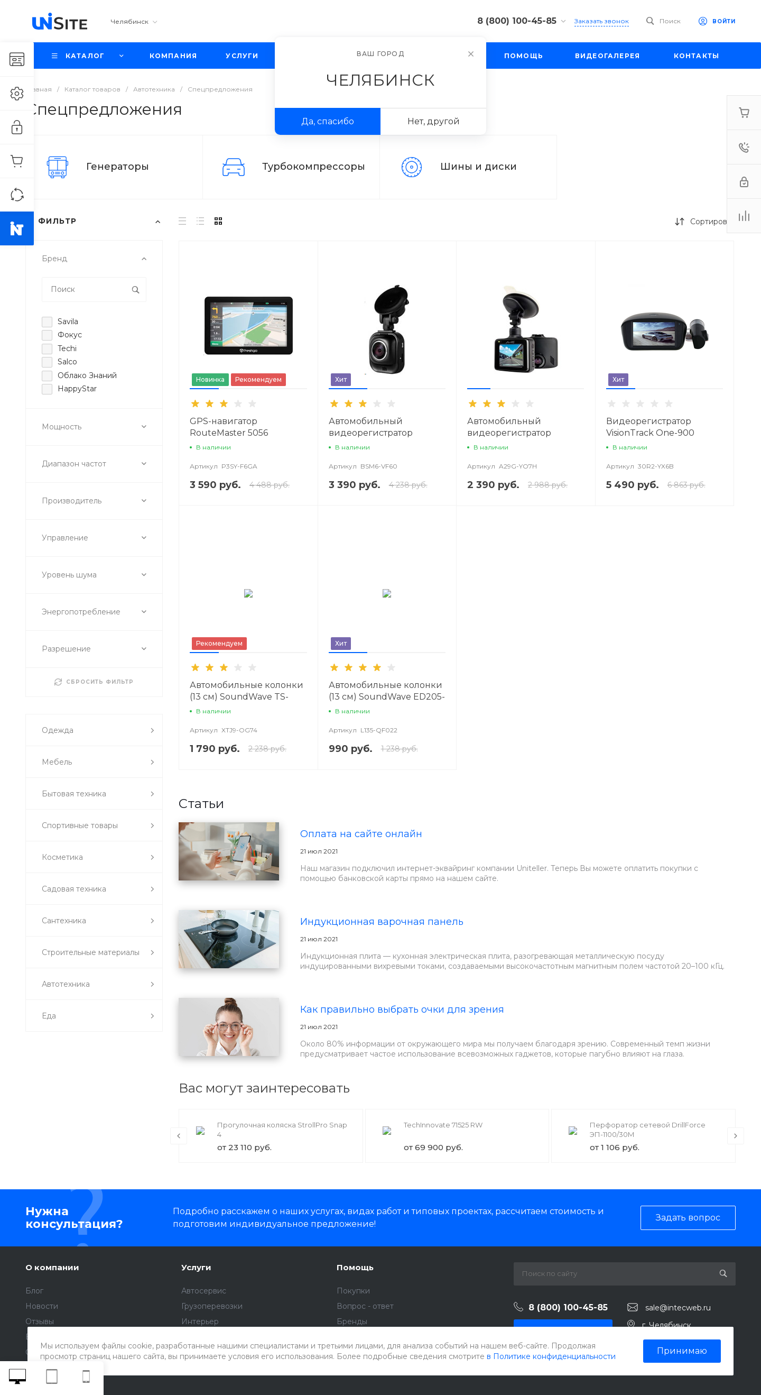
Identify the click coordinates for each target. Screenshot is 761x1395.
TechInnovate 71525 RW (443, 1125)
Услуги (196, 1267)
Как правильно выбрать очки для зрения (402, 1009)
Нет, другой (433, 121)
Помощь (355, 1267)
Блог (34, 1291)
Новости (41, 1306)
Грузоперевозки (212, 1306)
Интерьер (200, 1321)
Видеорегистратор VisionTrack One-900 (650, 427)
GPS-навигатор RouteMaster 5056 (229, 427)
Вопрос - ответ (365, 1306)
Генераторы (117, 166)
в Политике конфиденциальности (551, 1356)
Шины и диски (478, 166)
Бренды (352, 1321)
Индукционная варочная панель (381, 922)
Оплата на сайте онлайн (361, 834)
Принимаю (682, 1351)
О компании (52, 1267)
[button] (204, 388)
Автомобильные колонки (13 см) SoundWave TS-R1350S (246, 696)
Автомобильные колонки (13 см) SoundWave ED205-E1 (387, 696)
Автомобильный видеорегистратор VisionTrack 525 (371, 432)
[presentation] (178, 1135)
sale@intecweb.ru (678, 1308)
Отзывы (39, 1321)
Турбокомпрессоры (313, 166)
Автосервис (203, 1291)
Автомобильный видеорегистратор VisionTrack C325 (509, 432)
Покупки (353, 1291)
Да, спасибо (327, 121)
